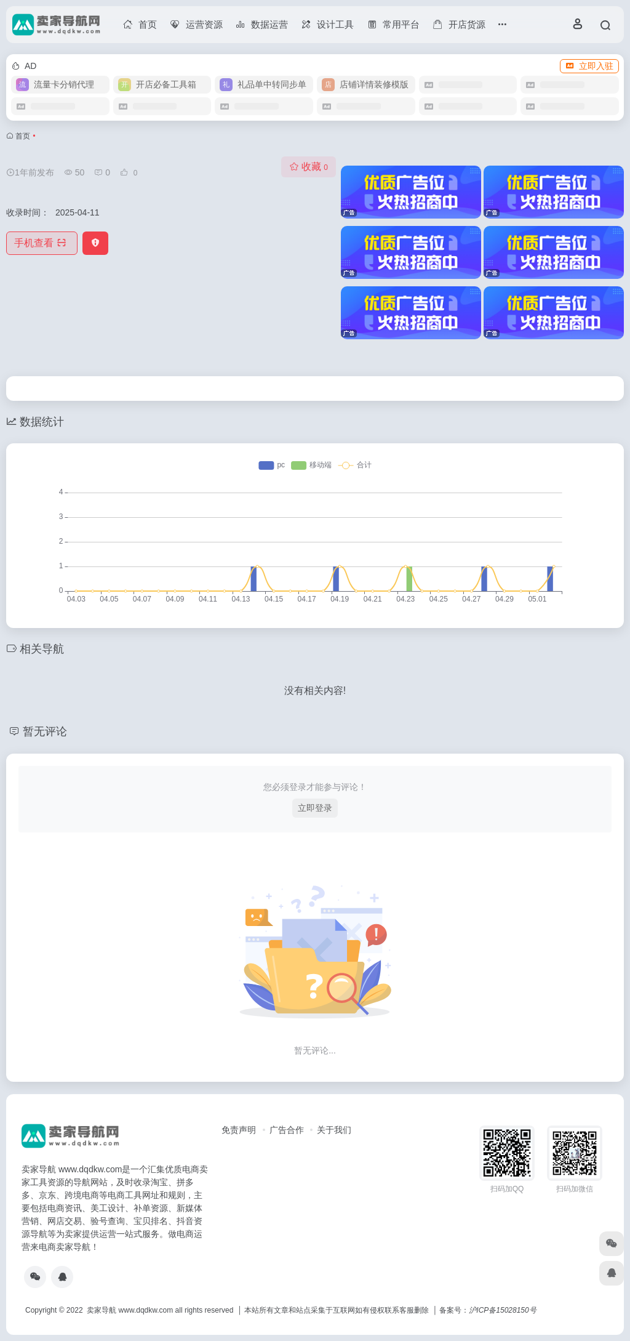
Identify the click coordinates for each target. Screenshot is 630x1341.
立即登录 (315, 808)
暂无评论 (45, 731)
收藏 (308, 166)
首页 (22, 136)
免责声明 (238, 1130)
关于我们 (334, 1130)
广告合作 (286, 1130)
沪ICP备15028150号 (502, 1310)
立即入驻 (589, 66)
